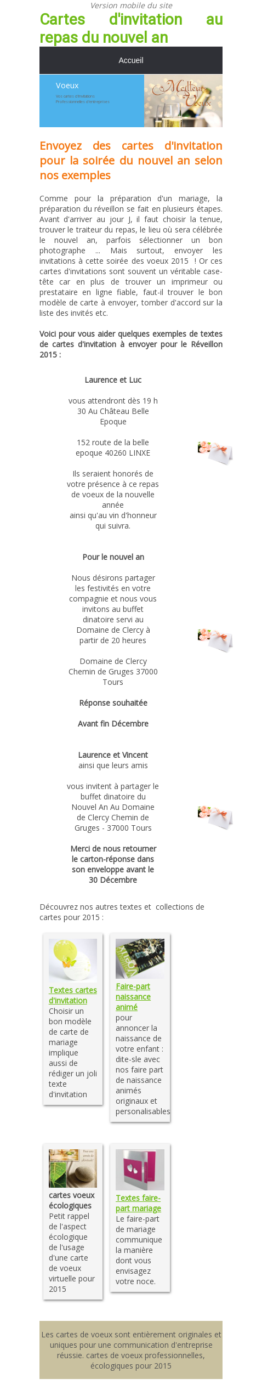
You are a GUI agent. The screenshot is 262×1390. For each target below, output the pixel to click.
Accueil (130, 60)
